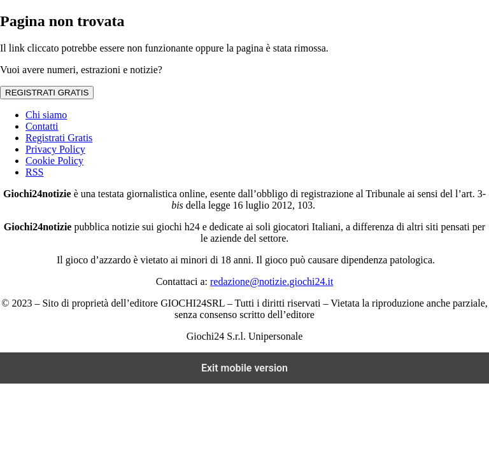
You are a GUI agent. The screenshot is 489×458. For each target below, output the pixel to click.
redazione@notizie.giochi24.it (271, 281)
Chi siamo (46, 114)
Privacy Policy (55, 149)
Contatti (42, 126)
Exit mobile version (244, 368)
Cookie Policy (54, 160)
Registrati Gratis (58, 137)
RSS (34, 172)
